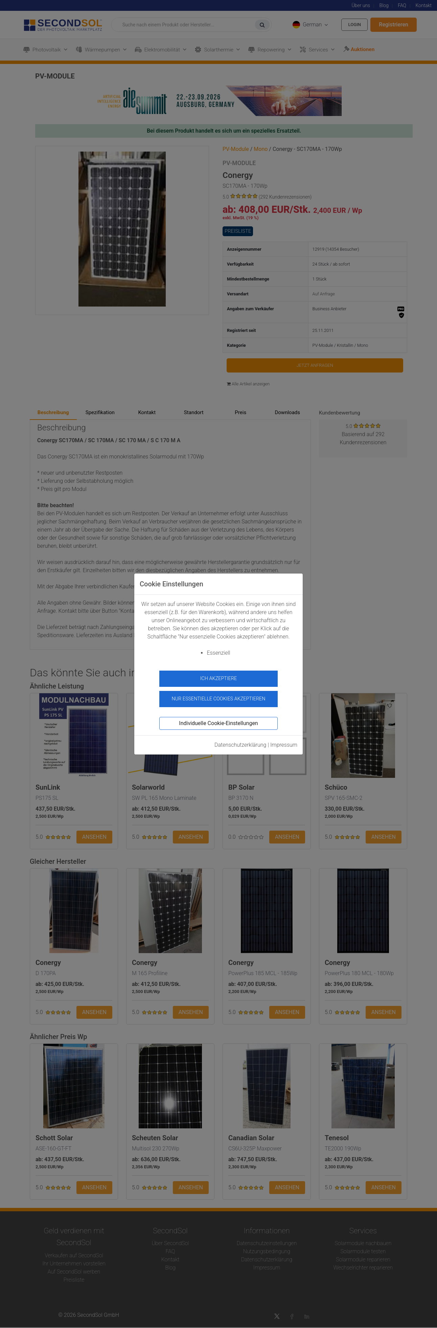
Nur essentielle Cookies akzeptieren (218, 696)
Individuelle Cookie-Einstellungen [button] (218, 720)
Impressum (283, 742)
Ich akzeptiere (218, 678)
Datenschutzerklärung (240, 742)
